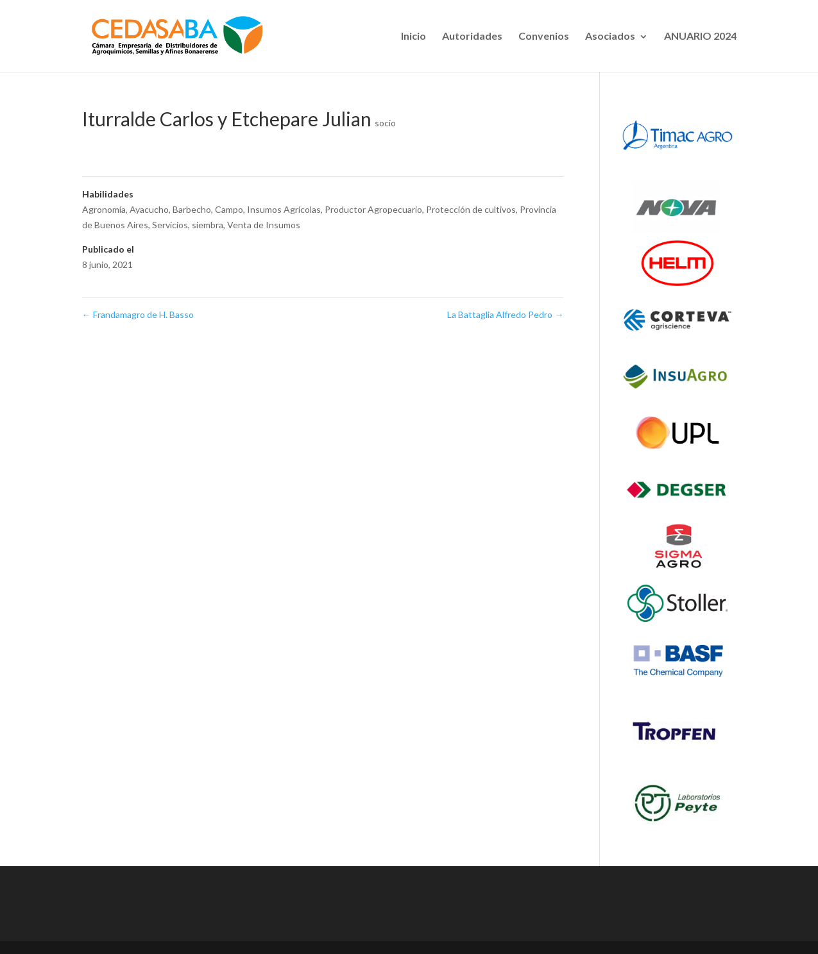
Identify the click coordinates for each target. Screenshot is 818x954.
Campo (229, 209)
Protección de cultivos (471, 209)
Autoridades (472, 35)
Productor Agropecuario (373, 209)
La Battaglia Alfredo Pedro (505, 314)
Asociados (610, 35)
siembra (207, 224)
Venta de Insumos (263, 224)
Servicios (170, 224)
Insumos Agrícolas (284, 209)
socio (385, 122)
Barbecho (192, 209)
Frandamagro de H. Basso (138, 314)
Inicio (413, 35)
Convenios (543, 35)
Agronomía (104, 209)
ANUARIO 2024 (700, 35)
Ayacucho (149, 209)
